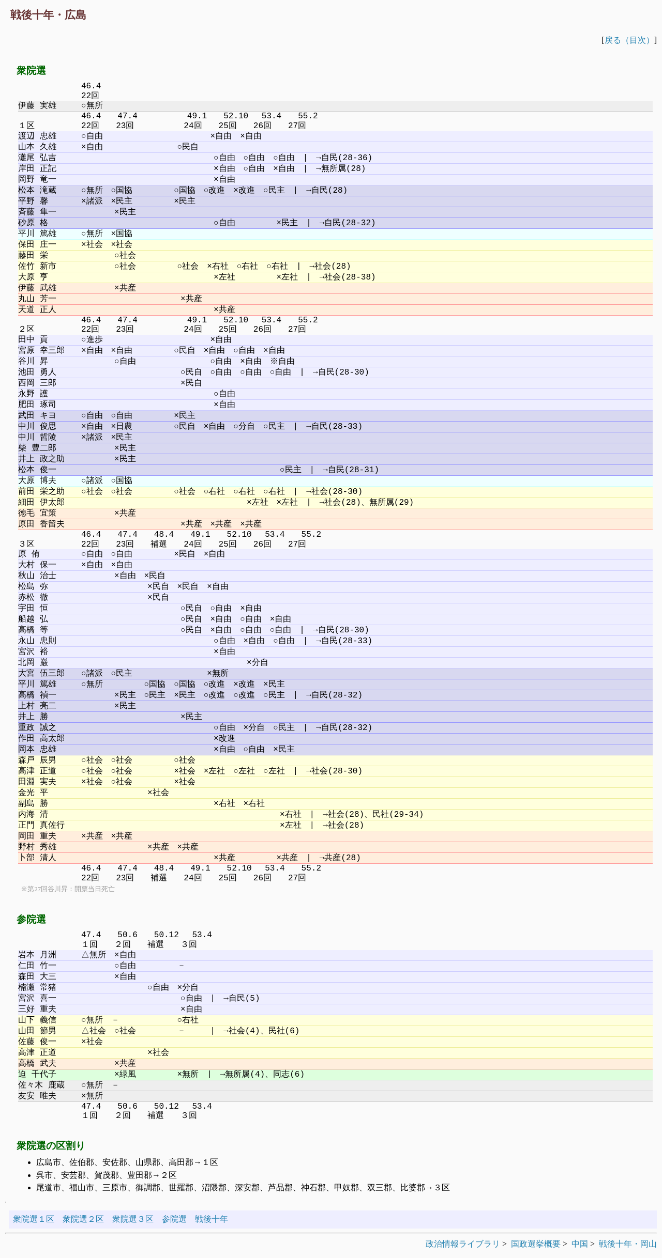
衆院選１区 (33, 1219)
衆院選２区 (83, 1219)
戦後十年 (211, 1219)
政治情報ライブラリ (463, 1243)
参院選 (174, 1219)
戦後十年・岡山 (628, 1243)
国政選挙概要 (536, 1243)
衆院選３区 (133, 1219)
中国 (579, 1243)
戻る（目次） (629, 40)
